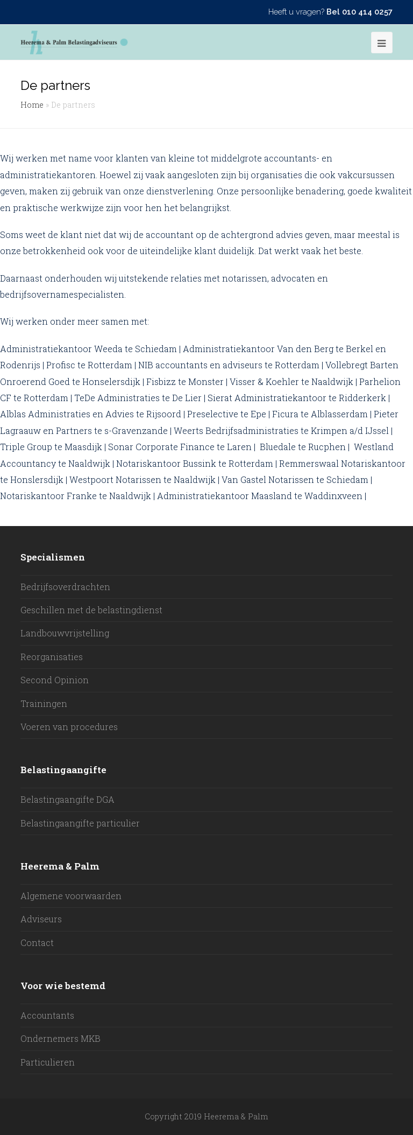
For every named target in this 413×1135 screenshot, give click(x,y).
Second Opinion (54, 679)
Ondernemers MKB (60, 1038)
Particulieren (47, 1062)
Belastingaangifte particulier (80, 823)
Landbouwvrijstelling (64, 633)
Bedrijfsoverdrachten (65, 586)
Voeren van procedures (69, 726)
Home (32, 105)
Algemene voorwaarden (71, 895)
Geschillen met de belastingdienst (91, 609)
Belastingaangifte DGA (67, 799)
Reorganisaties (51, 656)
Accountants (47, 1015)
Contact (37, 942)
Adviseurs (41, 918)
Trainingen (43, 703)
